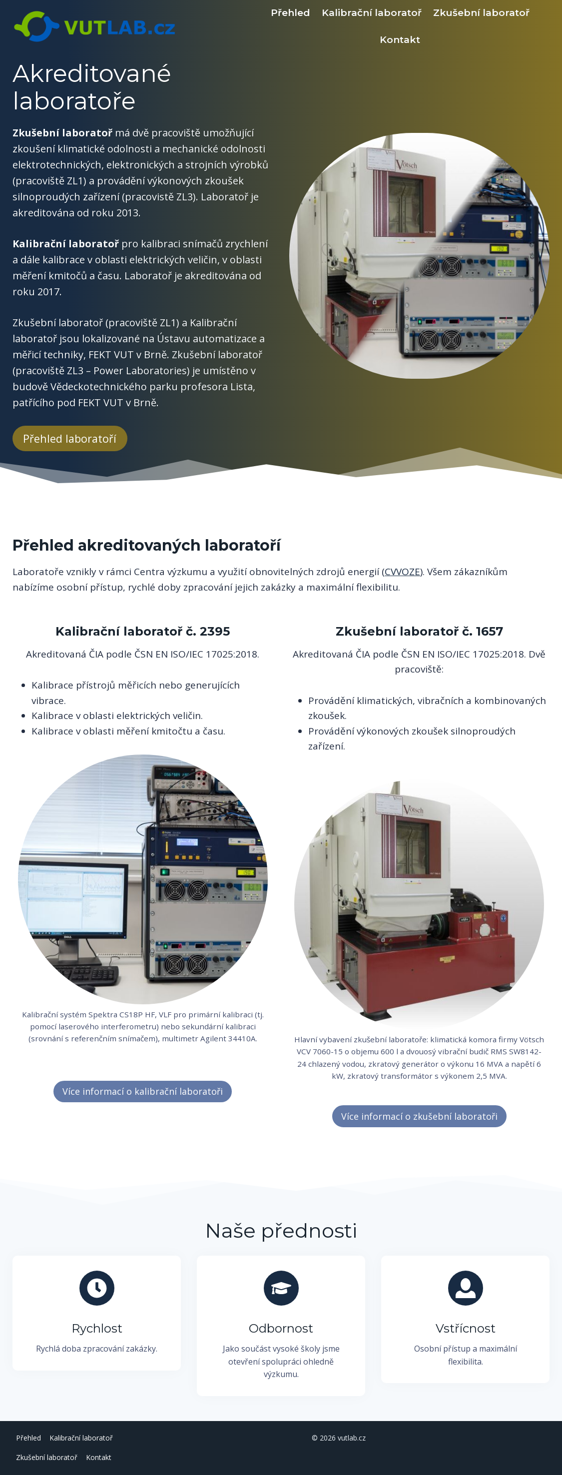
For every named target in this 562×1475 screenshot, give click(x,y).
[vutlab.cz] (131, 26)
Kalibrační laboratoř (372, 12)
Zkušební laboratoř (481, 12)
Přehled (290, 12)
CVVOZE (402, 571)
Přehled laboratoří (69, 438)
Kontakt (400, 39)
